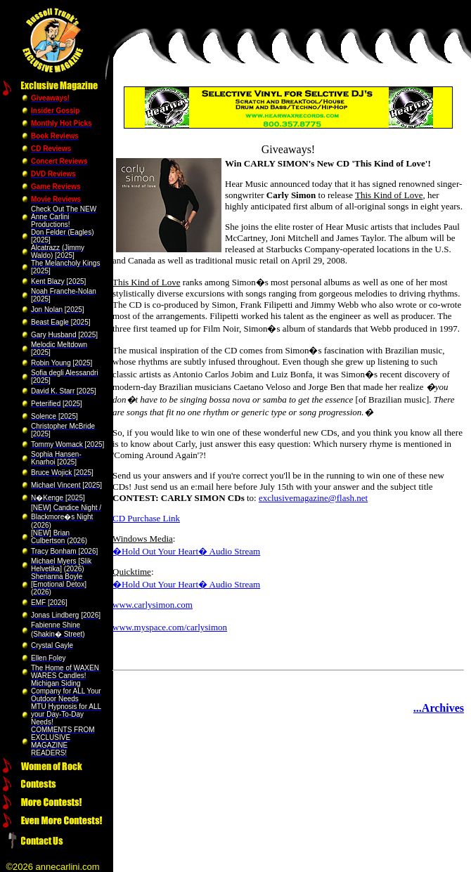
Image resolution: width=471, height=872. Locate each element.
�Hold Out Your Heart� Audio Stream (186, 551)
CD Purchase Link (146, 518)
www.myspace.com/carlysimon (169, 627)
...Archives (438, 708)
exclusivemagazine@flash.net (313, 498)
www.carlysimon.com (152, 604)
